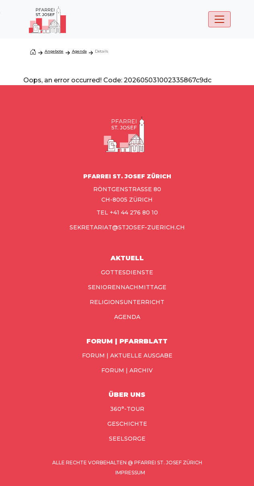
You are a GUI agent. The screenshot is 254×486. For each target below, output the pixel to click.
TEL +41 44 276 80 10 (127, 212)
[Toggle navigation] (219, 19)
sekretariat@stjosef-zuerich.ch (127, 227)
